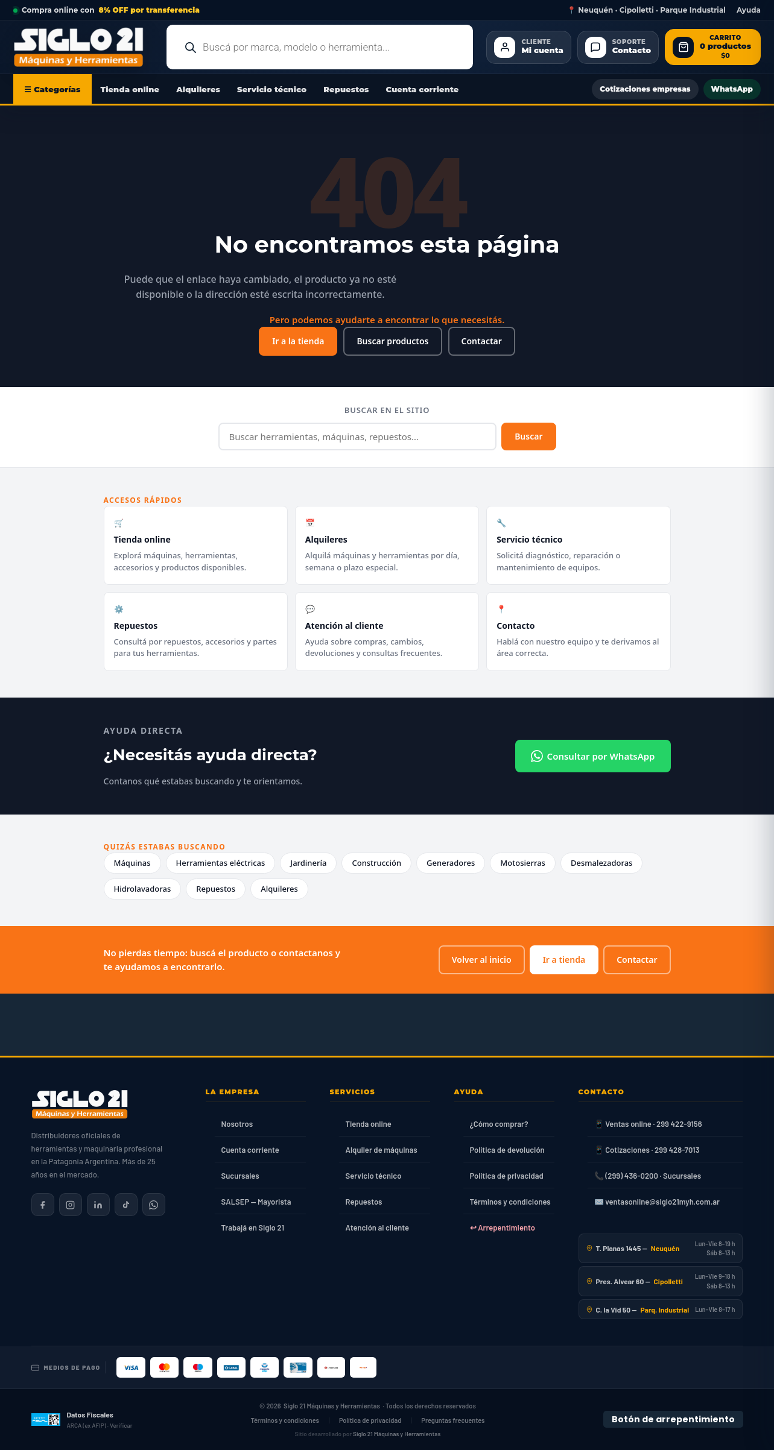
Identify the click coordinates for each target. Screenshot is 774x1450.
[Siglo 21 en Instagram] (70, 1204)
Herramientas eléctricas (220, 862)
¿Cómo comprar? (499, 1124)
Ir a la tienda (298, 341)
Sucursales (240, 1175)
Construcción (376, 862)
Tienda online (130, 89)
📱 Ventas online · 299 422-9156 (648, 1124)
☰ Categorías (52, 89)
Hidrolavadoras (142, 888)
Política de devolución (507, 1150)
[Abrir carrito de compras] (713, 47)
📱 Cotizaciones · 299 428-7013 (647, 1150)
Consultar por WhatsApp (593, 756)
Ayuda (749, 10)
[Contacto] (618, 47)
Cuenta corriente (422, 89)
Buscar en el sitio (387, 410)
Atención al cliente (378, 1227)
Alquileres (198, 89)
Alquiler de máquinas (381, 1150)
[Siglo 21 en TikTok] (126, 1204)
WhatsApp (732, 88)
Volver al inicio (482, 959)
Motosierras (522, 862)
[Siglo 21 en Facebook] (42, 1204)
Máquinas (132, 862)
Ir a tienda (564, 959)
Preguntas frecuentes (452, 1420)
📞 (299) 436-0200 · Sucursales (647, 1175)
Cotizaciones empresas (645, 88)
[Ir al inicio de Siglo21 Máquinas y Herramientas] (83, 47)
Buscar (528, 436)
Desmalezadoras (602, 862)
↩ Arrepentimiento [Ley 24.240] (502, 1227)
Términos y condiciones (510, 1201)
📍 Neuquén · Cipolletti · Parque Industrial (646, 10)
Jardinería (308, 862)
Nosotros (237, 1124)
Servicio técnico (271, 89)
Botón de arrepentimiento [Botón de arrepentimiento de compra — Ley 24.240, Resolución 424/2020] (673, 1419)
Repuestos (346, 89)
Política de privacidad (507, 1175)
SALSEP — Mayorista (256, 1201)
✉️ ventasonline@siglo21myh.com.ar (657, 1201)
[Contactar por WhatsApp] (153, 1204)
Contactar (482, 341)
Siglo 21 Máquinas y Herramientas (332, 1406)
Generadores (451, 862)
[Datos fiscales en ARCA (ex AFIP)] (82, 1419)
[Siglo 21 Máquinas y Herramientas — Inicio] (79, 1104)
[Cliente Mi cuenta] (528, 47)
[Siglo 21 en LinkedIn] (98, 1204)
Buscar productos (392, 341)
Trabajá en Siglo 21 (253, 1227)
